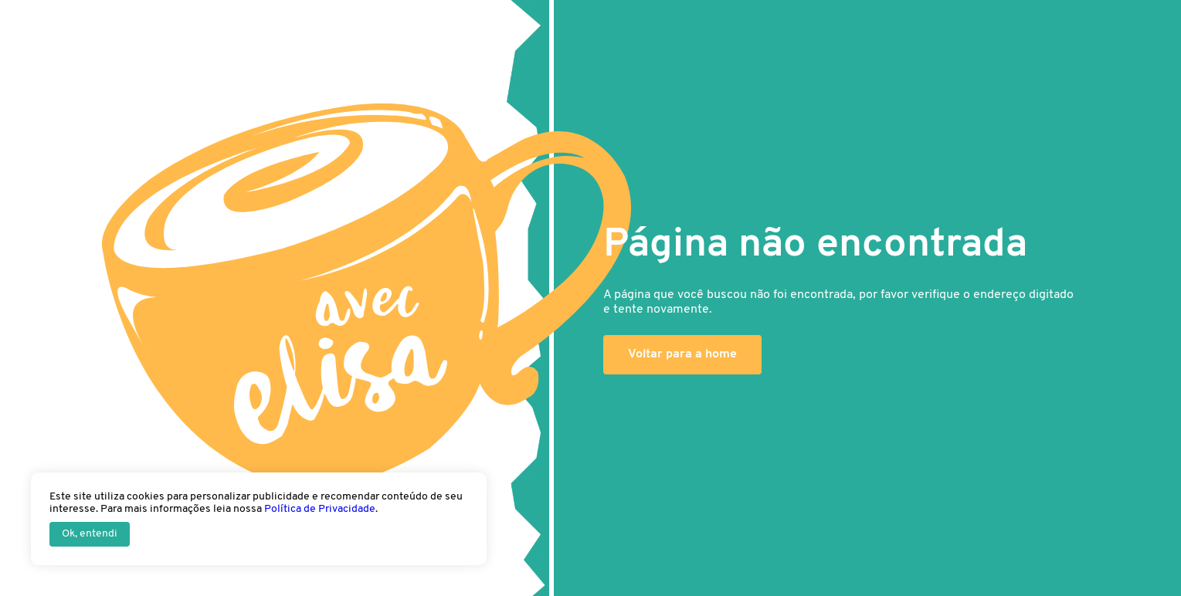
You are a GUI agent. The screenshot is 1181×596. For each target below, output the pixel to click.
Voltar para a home (682, 354)
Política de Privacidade (319, 509)
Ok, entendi (89, 534)
